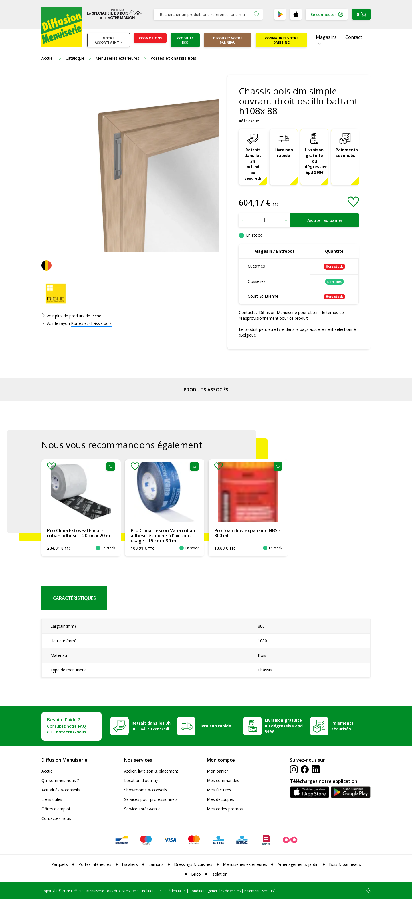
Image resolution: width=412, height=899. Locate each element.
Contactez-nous (56, 818)
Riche (96, 316)
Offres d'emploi (55, 809)
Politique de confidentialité (164, 890)
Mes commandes (223, 780)
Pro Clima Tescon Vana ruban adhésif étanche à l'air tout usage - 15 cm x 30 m (163, 535)
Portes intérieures (94, 864)
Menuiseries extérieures (245, 864)
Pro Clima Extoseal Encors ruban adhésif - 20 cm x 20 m (78, 533)
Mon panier (217, 771)
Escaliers (130, 864)
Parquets (59, 864)
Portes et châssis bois (91, 323)
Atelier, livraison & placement (151, 771)
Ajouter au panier (324, 220)
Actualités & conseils (60, 790)
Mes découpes (220, 799)
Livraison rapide (283, 152)
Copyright (49, 890)
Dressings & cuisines (193, 864)
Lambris (155, 864)
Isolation (219, 874)
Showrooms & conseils (145, 790)
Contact (353, 37)
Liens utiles (51, 799)
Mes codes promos (225, 809)
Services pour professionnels (150, 799)
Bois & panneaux (345, 864)
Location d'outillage (142, 780)
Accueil (47, 771)
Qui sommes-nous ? (60, 780)
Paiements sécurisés (347, 152)
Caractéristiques (74, 598)
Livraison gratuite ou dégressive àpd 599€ (316, 161)
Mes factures (219, 790)
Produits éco (185, 40)
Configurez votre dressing (281, 40)
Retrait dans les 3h (253, 163)
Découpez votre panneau (227, 40)
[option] (81, 507)
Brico (196, 874)
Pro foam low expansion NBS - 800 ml (247, 533)
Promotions (150, 38)
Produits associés (206, 390)
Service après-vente (142, 809)
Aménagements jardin (298, 864)
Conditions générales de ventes (215, 890)
